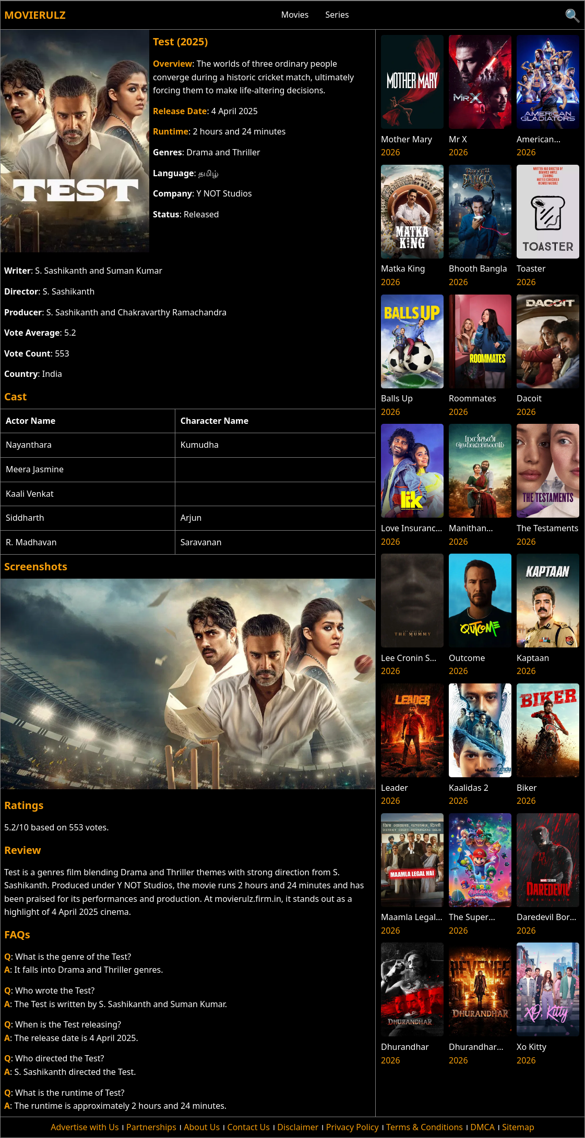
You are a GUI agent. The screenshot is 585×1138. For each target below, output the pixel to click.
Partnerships (151, 1127)
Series (337, 14)
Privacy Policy (352, 1127)
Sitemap (518, 1127)
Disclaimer (297, 1127)
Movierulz (34, 15)
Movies (295, 14)
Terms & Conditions (424, 1127)
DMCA (482, 1127)
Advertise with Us (84, 1127)
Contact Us (249, 1127)
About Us (202, 1127)
